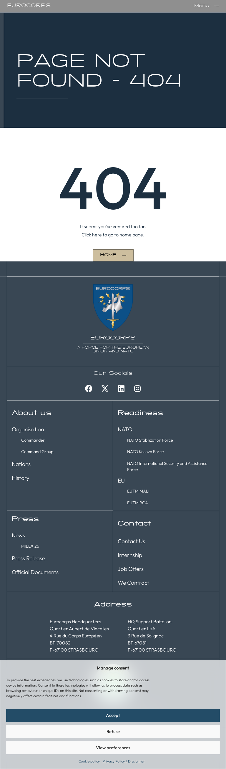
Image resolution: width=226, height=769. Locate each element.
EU (121, 480)
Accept (113, 715)
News (18, 534)
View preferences (113, 747)
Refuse (113, 731)
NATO (125, 428)
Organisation (28, 428)
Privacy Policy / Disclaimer (124, 761)
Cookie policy (89, 761)
